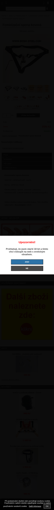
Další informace (35, 506)
